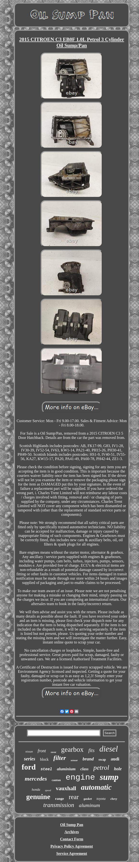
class (84, 769)
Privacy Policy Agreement (72, 846)
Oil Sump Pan (71, 825)
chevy (113, 799)
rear (74, 797)
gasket (88, 799)
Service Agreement (71, 853)
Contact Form (71, 839)
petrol (101, 767)
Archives (71, 832)
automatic (96, 787)
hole (118, 768)
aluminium (66, 769)
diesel (108, 749)
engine (80, 777)
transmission (58, 805)
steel (46, 769)
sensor (74, 760)
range (59, 799)
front (42, 750)
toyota (101, 799)
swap (102, 759)
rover (53, 752)
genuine (38, 797)
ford (29, 767)
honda (36, 789)
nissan (29, 751)
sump (109, 777)
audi (115, 758)
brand (88, 758)
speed (48, 790)
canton (56, 780)
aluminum (89, 805)
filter (59, 757)
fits (91, 750)
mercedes (36, 779)
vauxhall (66, 788)
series (29, 758)
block (44, 759)
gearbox (72, 749)
